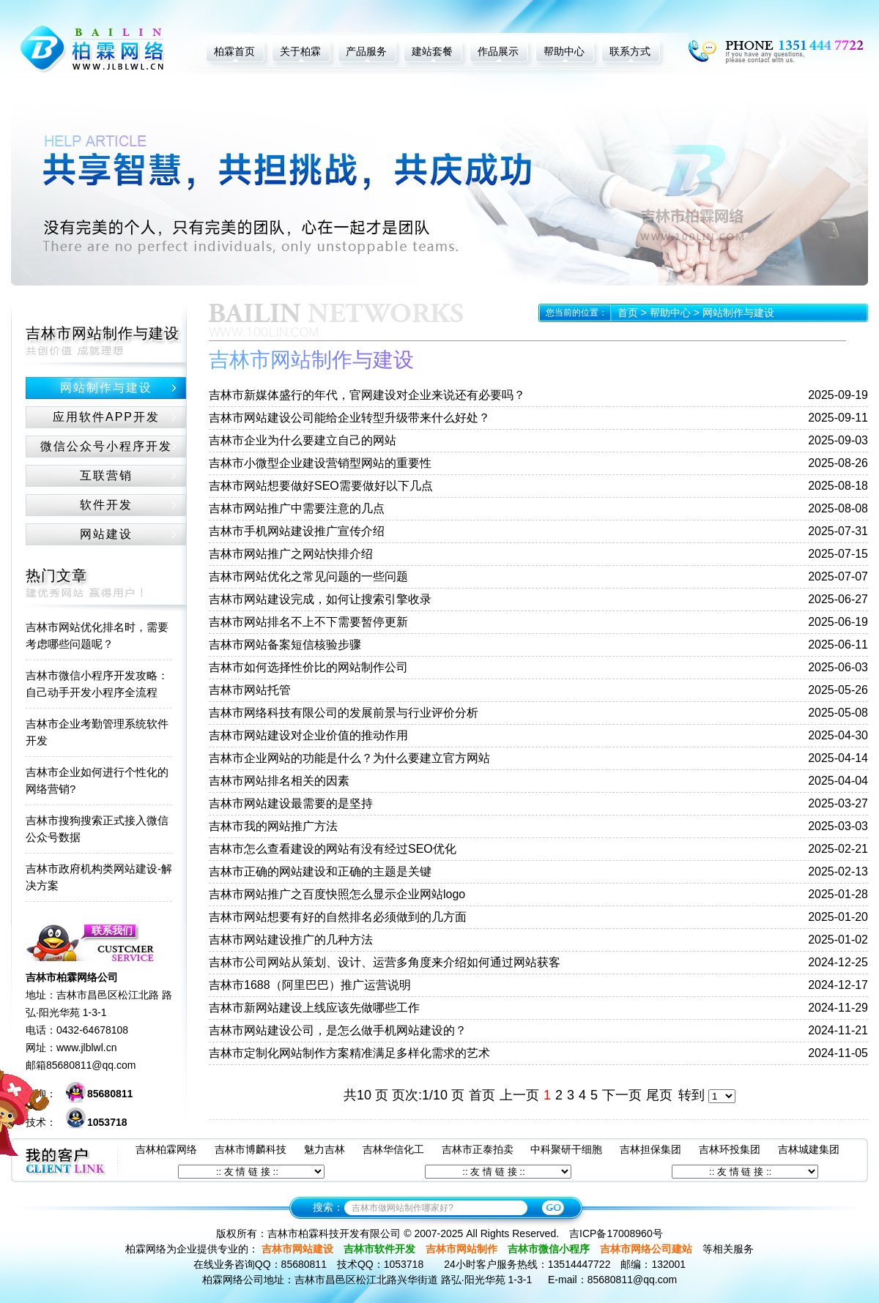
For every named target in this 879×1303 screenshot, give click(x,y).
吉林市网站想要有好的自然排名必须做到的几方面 (338, 917)
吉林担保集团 (650, 1149)
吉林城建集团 (808, 1149)
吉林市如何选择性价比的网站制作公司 (308, 667)
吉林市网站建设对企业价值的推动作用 (308, 735)
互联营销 (106, 475)
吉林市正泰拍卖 (477, 1149)
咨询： (79, 1093)
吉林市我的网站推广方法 (273, 826)
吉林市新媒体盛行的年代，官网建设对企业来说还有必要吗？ (367, 395)
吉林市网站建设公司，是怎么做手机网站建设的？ (338, 1030)
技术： (76, 1122)
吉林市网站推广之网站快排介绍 (291, 554)
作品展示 (498, 51)
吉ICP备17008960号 (616, 1233)
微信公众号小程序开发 (106, 446)
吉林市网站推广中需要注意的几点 (297, 508)
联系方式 (629, 51)
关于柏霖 (300, 51)
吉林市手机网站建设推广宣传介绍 (297, 531)
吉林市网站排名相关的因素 (279, 780)
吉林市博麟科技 (250, 1149)
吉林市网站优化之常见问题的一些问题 (308, 576)
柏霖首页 (234, 51)
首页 (627, 312)
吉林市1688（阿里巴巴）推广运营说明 (310, 985)
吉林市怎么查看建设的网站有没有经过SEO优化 (332, 849)
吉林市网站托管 (250, 690)
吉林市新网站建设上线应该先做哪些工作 (314, 1007)
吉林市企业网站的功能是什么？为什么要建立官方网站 (349, 758)
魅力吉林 (324, 1149)
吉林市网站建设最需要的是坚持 (291, 803)
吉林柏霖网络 (166, 1149)
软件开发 (106, 505)
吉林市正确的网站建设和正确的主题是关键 (320, 871)
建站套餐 (432, 51)
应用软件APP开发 (106, 417)
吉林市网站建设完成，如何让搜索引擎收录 (320, 599)
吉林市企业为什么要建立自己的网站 (302, 440)
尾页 (659, 1095)
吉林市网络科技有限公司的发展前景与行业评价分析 (343, 712)
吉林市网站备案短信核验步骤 (285, 644)
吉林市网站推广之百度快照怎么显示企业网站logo (337, 894)
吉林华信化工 (393, 1149)
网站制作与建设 (106, 387)
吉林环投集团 (729, 1149)
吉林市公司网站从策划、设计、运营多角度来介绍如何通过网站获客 (384, 962)
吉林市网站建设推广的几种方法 (291, 939)
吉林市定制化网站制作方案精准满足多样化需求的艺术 (349, 1053)
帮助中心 (564, 51)
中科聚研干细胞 (566, 1149)
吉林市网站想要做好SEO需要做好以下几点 (321, 485)
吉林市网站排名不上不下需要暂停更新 (308, 622)
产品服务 (366, 51)
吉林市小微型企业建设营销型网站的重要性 (320, 463)
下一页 (622, 1095)
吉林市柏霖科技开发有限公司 (334, 1233)
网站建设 (106, 534)
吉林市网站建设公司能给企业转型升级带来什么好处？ (349, 417)
